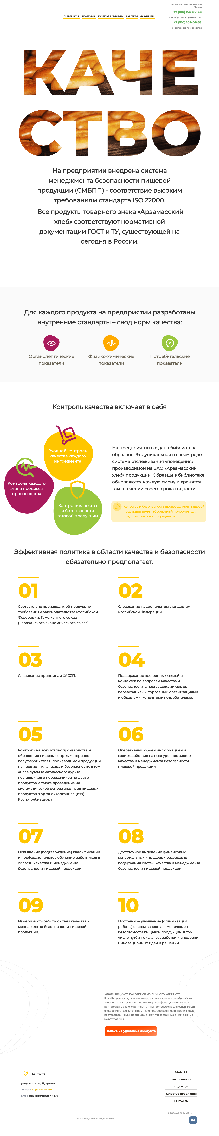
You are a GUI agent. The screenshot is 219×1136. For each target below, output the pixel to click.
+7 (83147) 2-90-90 (42, 1089)
